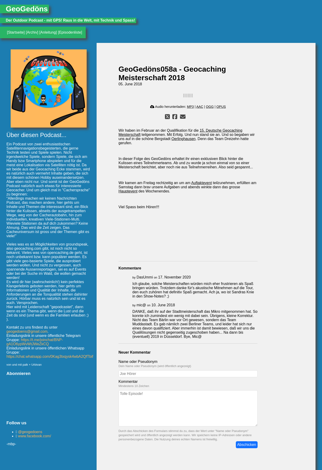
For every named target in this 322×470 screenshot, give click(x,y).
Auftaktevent (201, 183)
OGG (210, 107)
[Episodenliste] (70, 32)
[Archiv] (32, 32)
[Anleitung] (48, 32)
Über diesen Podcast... (36, 135)
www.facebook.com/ (34, 436)
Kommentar (128, 382)
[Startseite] (16, 32)
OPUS (221, 107)
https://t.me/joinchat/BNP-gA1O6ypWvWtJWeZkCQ (34, 342)
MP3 (190, 107)
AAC (199, 107)
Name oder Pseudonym (138, 362)
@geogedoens (29, 432)
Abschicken (246, 445)
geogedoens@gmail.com (26, 331)
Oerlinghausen (183, 139)
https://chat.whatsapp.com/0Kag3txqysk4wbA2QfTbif (49, 356)
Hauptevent (128, 191)
